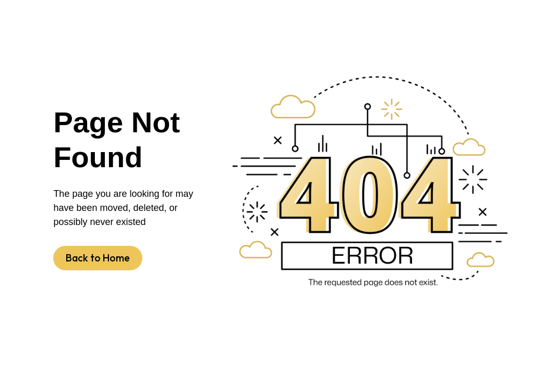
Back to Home (98, 258)
